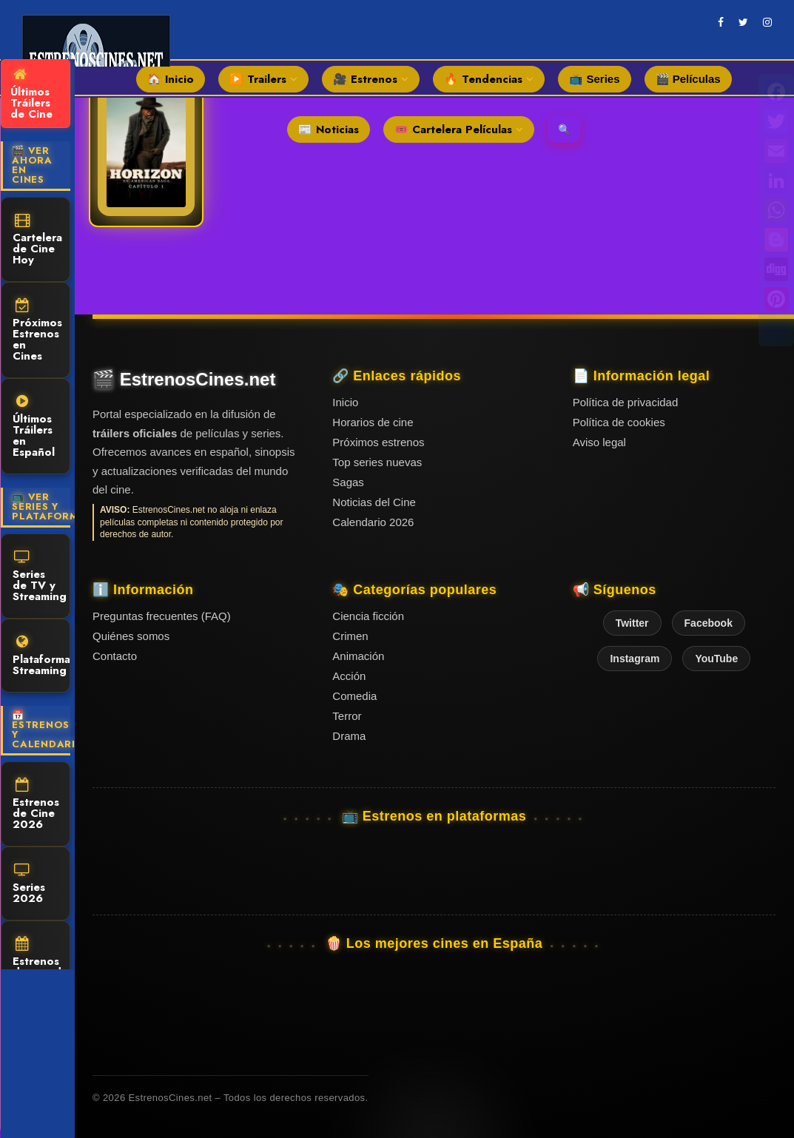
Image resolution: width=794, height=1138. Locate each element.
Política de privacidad (626, 402)
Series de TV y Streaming (40, 577)
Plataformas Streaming (41, 657)
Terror (346, 716)
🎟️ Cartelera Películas (458, 129)
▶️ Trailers (263, 79)
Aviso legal (599, 442)
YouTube (716, 658)
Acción (349, 676)
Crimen (350, 636)
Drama (349, 736)
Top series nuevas (377, 462)
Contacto (114, 656)
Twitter (632, 623)
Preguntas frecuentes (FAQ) (161, 616)
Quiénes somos (130, 636)
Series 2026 (29, 884)
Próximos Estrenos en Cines (37, 331)
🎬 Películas (688, 79)
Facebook (708, 623)
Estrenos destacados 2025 (41, 964)
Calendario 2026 (373, 522)
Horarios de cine (372, 422)
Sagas (348, 482)
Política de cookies (619, 422)
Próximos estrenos (378, 442)
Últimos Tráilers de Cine (31, 94)
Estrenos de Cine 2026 (36, 805)
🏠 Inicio (170, 79)
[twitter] (743, 22)
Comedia (354, 696)
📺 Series (594, 79)
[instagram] (767, 22)
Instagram (634, 658)
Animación (358, 656)
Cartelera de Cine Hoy (37, 240)
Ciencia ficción (368, 616)
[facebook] (721, 22)
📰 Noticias (328, 129)
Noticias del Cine (374, 502)
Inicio (345, 402)
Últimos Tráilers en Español (34, 427)
